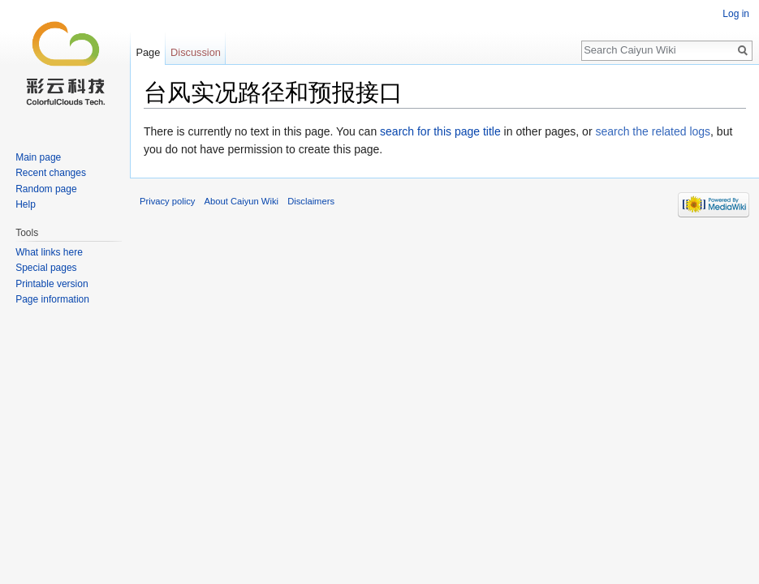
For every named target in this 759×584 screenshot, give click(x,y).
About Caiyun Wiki (241, 201)
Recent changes (50, 172)
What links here (49, 252)
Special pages (45, 267)
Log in (735, 13)
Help (25, 204)
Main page (38, 157)
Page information (52, 299)
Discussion (195, 52)
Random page (45, 189)
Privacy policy (167, 201)
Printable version (51, 284)
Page (148, 52)
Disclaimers (310, 201)
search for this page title (440, 131)
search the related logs (652, 131)
